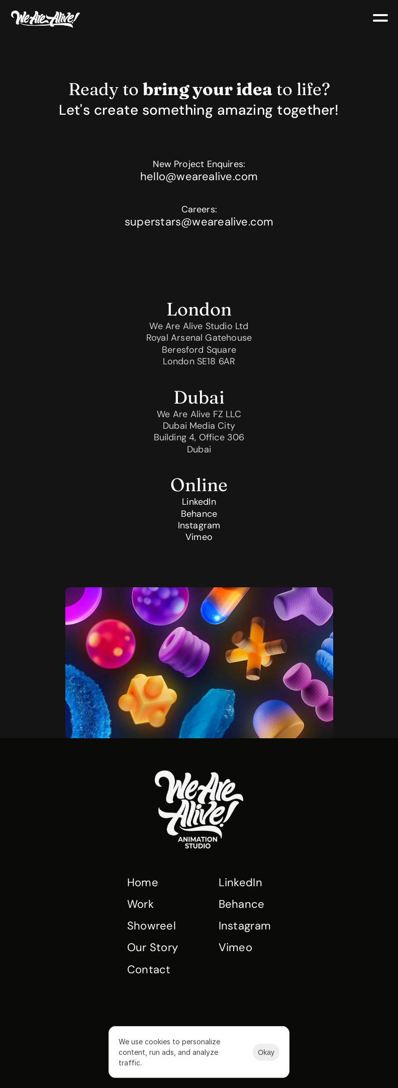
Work (140, 904)
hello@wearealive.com (199, 176)
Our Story (152, 947)
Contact (149, 969)
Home (142, 882)
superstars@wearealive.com (199, 221)
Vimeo (199, 537)
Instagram (199, 525)
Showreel (151, 925)
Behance (199, 514)
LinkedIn (199, 502)
